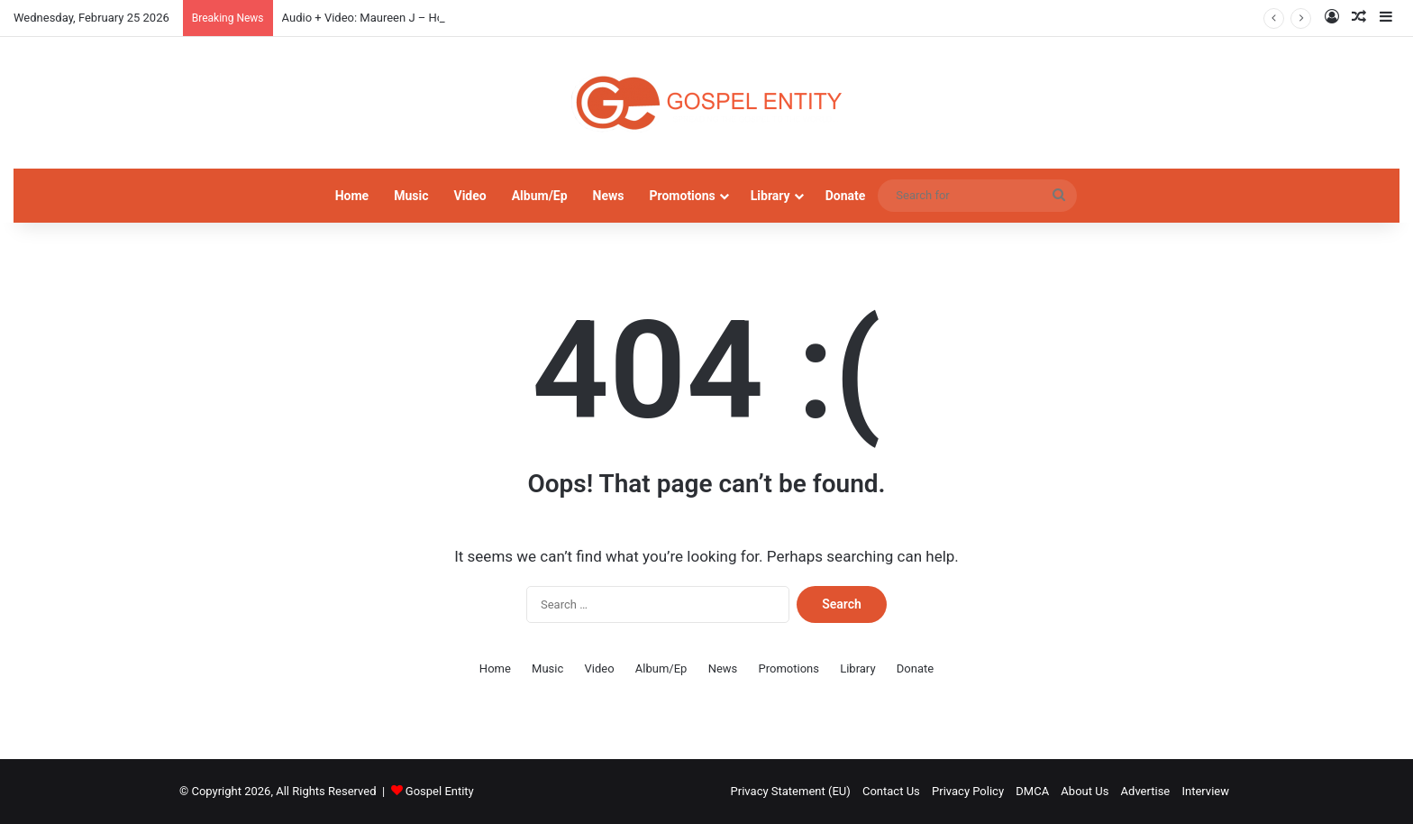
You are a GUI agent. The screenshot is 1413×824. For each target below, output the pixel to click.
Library (770, 195)
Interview (1205, 791)
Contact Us (891, 791)
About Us (1084, 791)
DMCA (1032, 791)
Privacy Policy (968, 791)
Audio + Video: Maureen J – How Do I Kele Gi (398, 17)
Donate (845, 195)
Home (352, 195)
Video (469, 195)
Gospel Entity (440, 791)
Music (411, 195)
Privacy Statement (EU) (791, 791)
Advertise (1146, 791)
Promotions (683, 195)
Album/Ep (540, 195)
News (608, 195)
